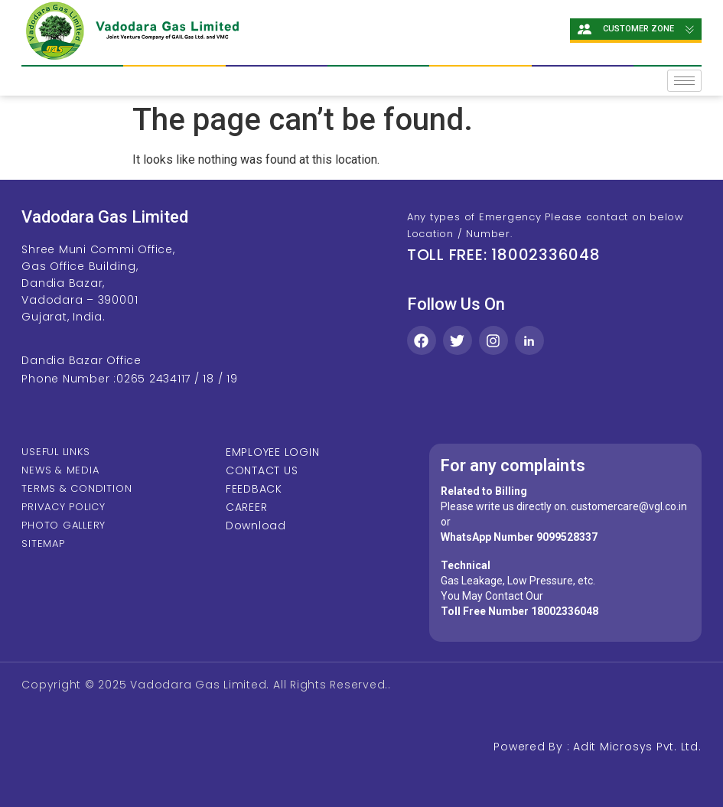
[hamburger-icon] (684, 81)
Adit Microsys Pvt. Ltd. (637, 746)
